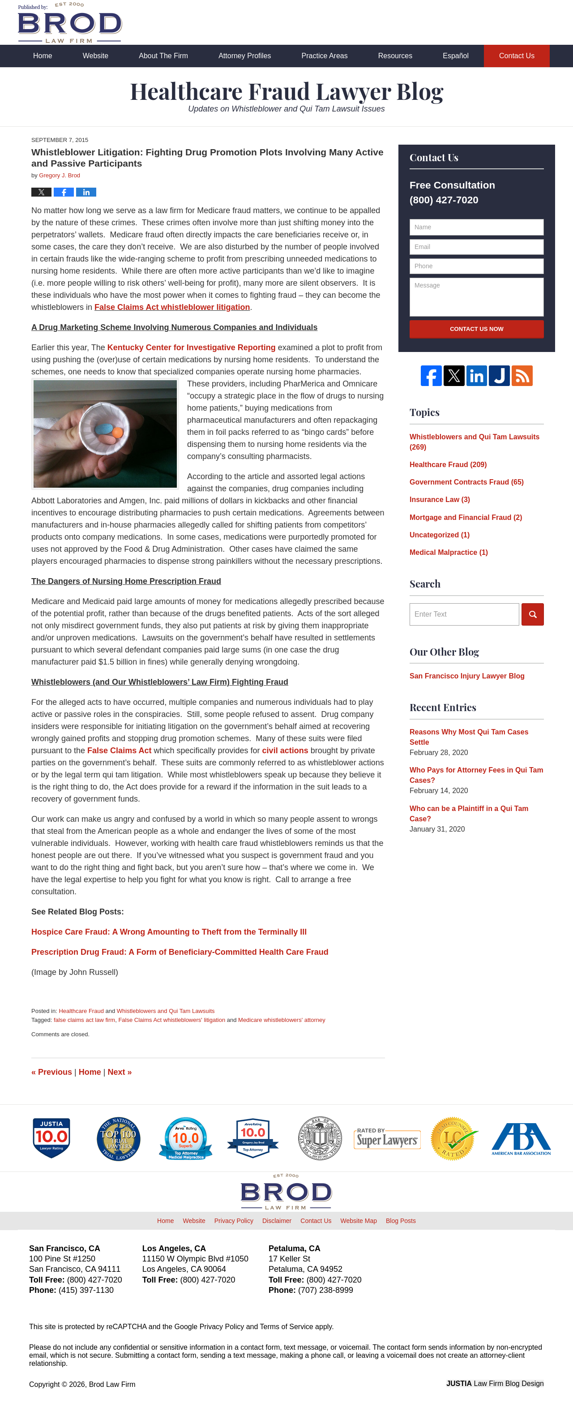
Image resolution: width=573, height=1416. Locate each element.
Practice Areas (325, 56)
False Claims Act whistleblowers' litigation (171, 1020)
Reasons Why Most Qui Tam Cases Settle (469, 737)
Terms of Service (286, 1326)
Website (96, 56)
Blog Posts (401, 1220)
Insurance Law (440, 499)
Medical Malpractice (449, 552)
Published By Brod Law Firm (505, 23)
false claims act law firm (84, 1020)
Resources (395, 56)
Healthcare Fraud (81, 1011)
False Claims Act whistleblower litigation (172, 307)
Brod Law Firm (112, 1384)
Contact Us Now (477, 329)
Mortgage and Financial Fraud (466, 517)
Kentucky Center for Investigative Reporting (191, 347)
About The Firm (163, 56)
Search (533, 614)
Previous (51, 1072)
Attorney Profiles (244, 56)
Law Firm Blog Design (495, 1383)
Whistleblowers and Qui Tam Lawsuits (166, 1011)
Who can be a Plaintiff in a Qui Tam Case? (469, 814)
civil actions (285, 750)
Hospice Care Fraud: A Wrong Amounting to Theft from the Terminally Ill (169, 931)
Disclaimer (276, 1220)
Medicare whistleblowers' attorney (281, 1020)
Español (456, 56)
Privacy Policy (233, 1220)
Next (120, 1072)
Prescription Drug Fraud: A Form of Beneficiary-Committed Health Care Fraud (180, 952)
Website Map (359, 1220)
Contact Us (517, 56)
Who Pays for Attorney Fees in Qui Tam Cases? (476, 775)
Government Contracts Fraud (467, 482)
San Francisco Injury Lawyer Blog (467, 676)
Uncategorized (440, 535)
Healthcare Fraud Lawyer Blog (70, 22)
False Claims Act (120, 750)
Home (42, 56)
